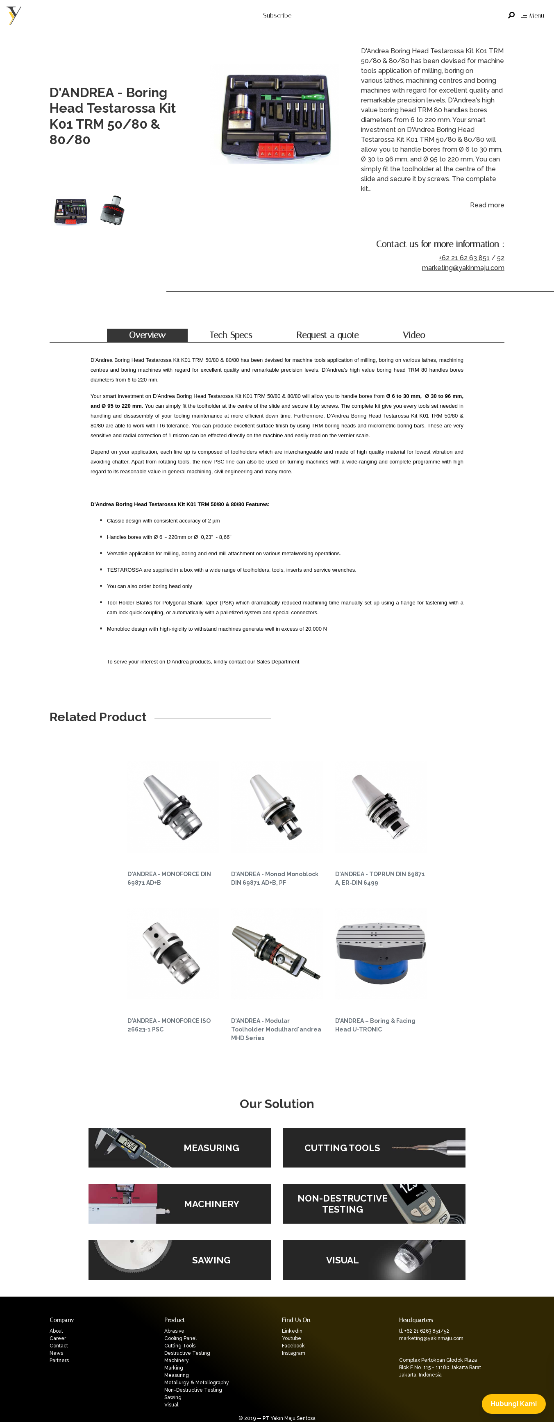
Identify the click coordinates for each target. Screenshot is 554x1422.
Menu (532, 15)
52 (500, 258)
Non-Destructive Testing (193, 1390)
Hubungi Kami (514, 1404)
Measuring (176, 1375)
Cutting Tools (179, 1346)
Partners (59, 1360)
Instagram (293, 1353)
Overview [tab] (147, 335)
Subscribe (277, 15)
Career (58, 1338)
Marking (173, 1368)
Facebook (293, 1346)
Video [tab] (414, 335)
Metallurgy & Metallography (196, 1383)
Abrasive (174, 1331)
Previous (213, 116)
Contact (59, 1346)
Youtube (291, 1338)
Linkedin (292, 1331)
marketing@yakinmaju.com (463, 268)
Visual (171, 1405)
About (56, 1331)
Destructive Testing (187, 1353)
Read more (487, 205)
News (56, 1353)
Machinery (176, 1360)
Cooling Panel (180, 1338)
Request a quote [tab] (327, 335)
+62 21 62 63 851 (464, 258)
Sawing (173, 1397)
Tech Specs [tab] (231, 335)
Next (340, 116)
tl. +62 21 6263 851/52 (424, 1331)
